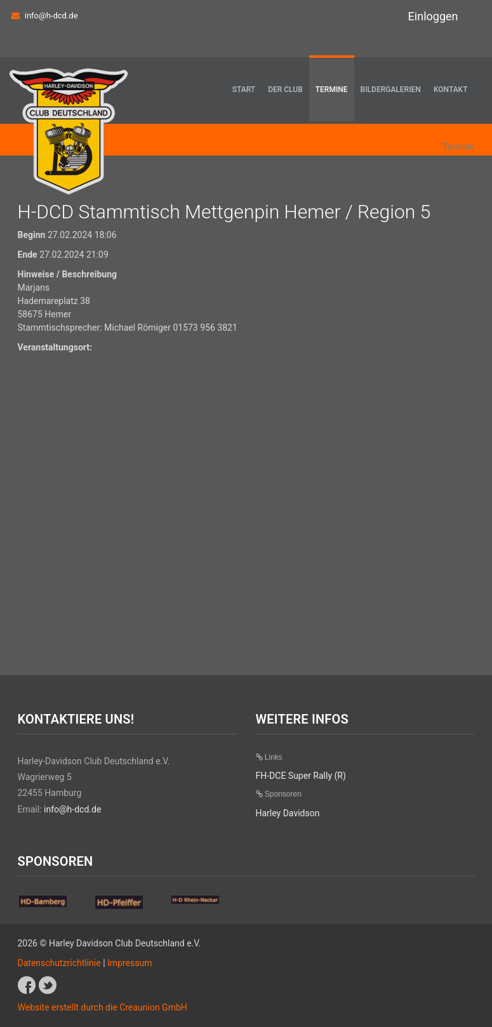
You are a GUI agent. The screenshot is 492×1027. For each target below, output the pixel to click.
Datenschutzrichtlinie (59, 963)
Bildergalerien (391, 89)
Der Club (285, 89)
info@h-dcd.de (51, 15)
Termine (332, 89)
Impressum (129, 963)
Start (243, 89)
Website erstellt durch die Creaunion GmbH (102, 1007)
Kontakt (451, 89)
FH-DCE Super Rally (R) (301, 776)
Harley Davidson (288, 813)
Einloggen (433, 16)
